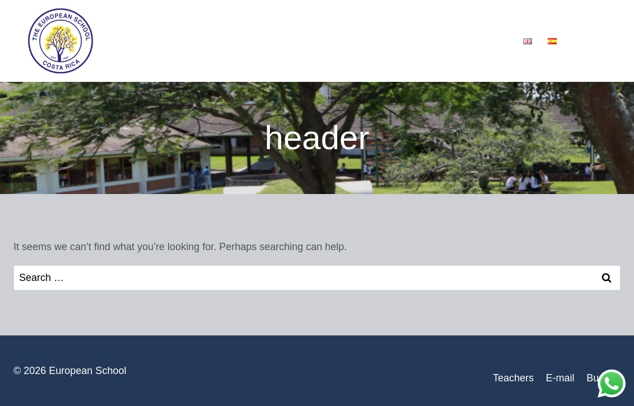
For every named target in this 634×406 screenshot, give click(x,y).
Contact (485, 41)
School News (412, 41)
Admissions (328, 41)
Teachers (513, 378)
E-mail (560, 378)
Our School (187, 41)
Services (257, 41)
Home (124, 41)
